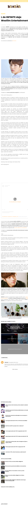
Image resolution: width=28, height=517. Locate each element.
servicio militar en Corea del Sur (20, 227)
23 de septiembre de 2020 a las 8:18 (13, 362)
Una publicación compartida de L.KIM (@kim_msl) (10, 216)
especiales (3, 13)
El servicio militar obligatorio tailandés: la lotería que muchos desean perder (15, 480)
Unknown (6, 362)
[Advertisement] (15, 51)
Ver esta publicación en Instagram (15, 201)
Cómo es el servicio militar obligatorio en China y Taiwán (14, 476)
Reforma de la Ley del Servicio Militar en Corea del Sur (15, 466)
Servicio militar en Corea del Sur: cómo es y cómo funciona (14, 471)
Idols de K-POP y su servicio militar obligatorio (14, 461)
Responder (6, 366)
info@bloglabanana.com (17, 1)
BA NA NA (14, 40)
